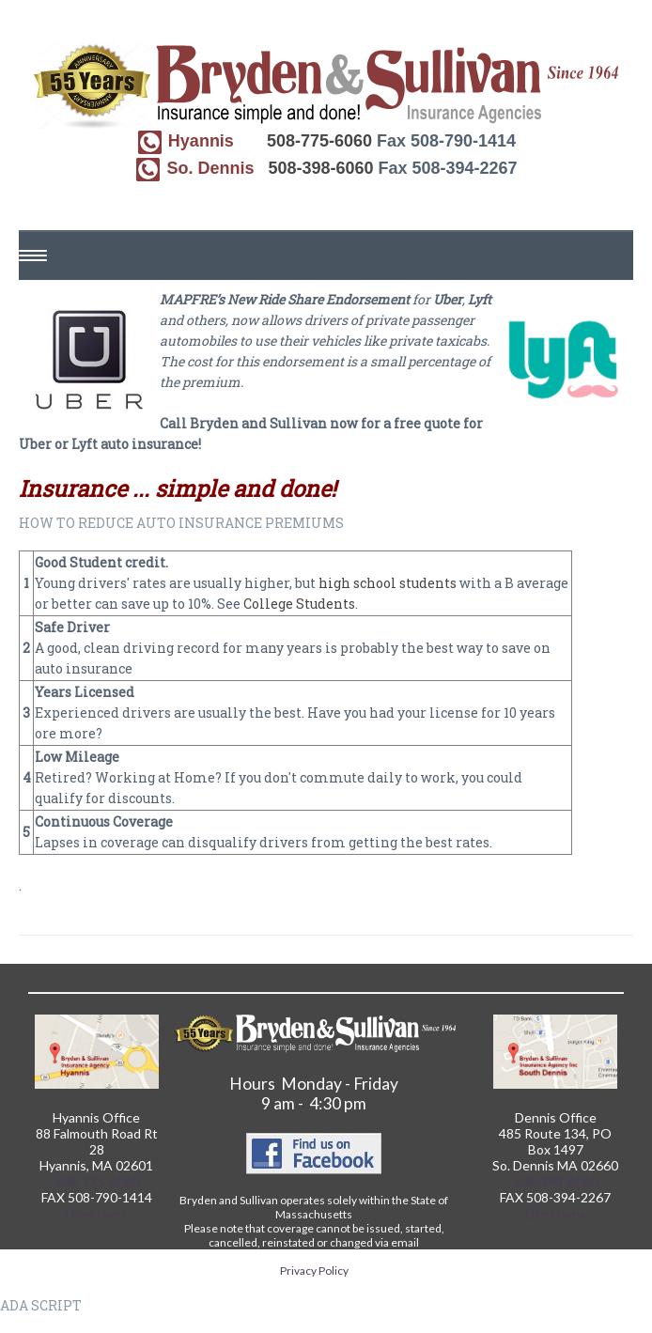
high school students (387, 583)
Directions (96, 1213)
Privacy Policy (314, 1270)
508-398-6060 (320, 168)
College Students (299, 603)
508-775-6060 (319, 141)
